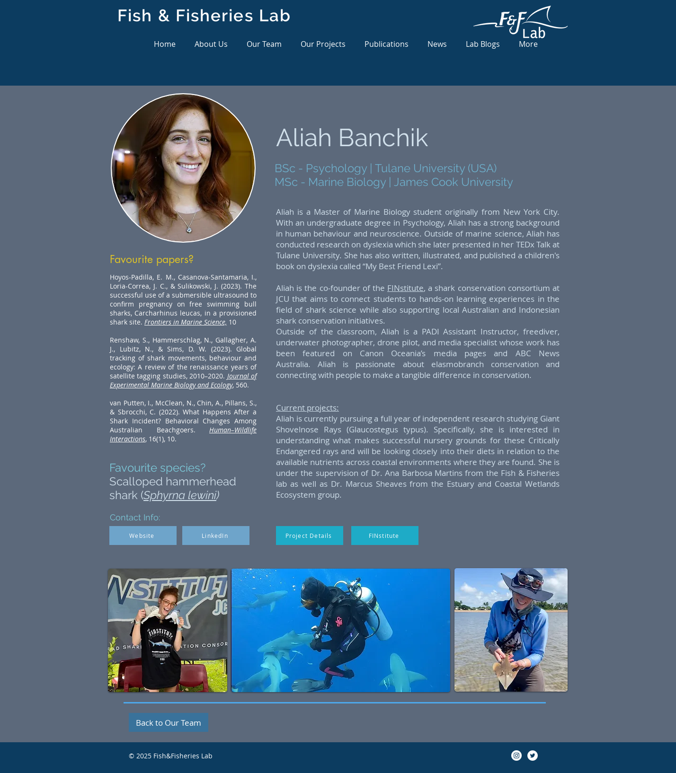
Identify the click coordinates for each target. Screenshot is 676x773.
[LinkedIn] (215, 535)
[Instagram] (516, 755)
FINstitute (405, 287)
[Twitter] (532, 755)
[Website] (143, 535)
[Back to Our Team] (168, 722)
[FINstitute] (384, 535)
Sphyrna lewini (179, 495)
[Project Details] (309, 535)
